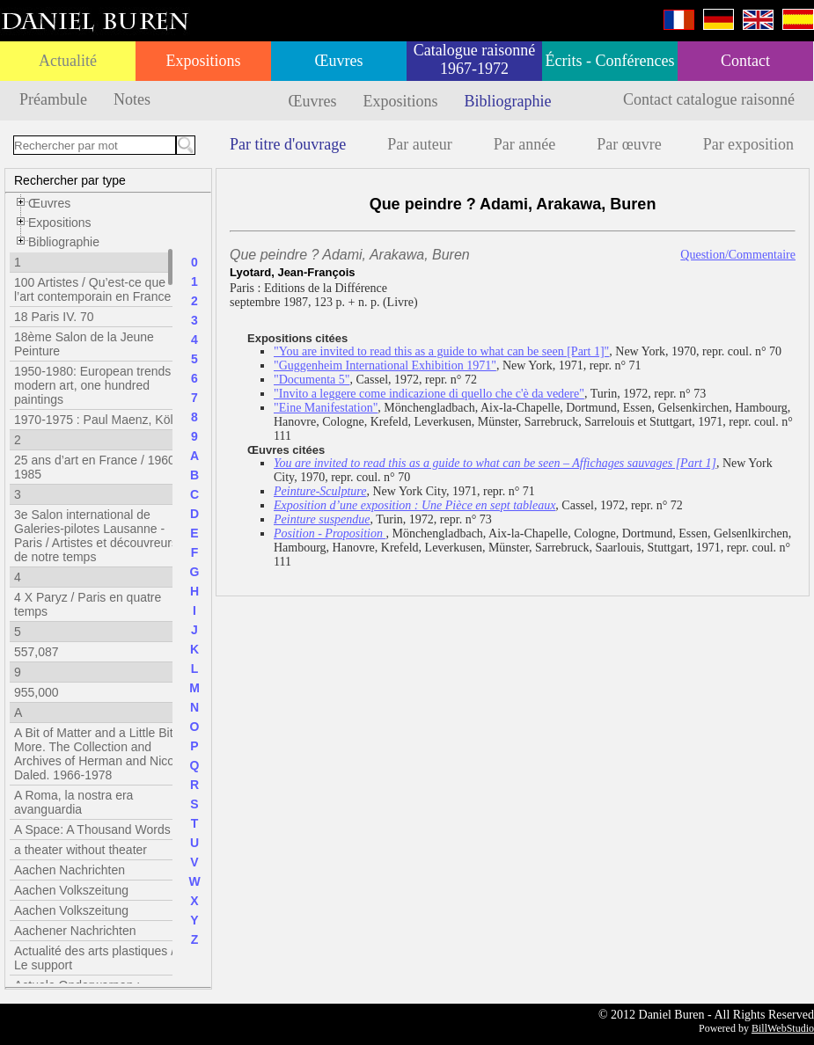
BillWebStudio (783, 1028)
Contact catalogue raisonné (709, 99)
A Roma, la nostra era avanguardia (73, 802)
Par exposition (749, 144)
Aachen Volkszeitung (71, 890)
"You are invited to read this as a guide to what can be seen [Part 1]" (441, 351)
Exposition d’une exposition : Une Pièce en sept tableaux (414, 505)
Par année (524, 144)
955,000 (36, 692)
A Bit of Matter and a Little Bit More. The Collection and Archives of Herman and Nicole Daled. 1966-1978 (99, 754)
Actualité (68, 60)
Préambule (53, 99)
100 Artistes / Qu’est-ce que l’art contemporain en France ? (97, 289)
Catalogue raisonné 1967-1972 (474, 59)
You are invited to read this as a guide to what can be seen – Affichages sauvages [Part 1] (495, 463)
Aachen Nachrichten (69, 870)
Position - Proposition (329, 533)
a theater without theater (80, 850)
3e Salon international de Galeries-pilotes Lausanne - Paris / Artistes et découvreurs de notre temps (96, 536)
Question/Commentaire (738, 254)
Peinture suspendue (322, 519)
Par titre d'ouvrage (288, 144)
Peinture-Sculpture (320, 491)
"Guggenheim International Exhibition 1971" (385, 365)
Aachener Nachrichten (75, 931)
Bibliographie (508, 101)
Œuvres (339, 60)
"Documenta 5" (311, 379)
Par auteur (419, 144)
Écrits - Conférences (610, 60)
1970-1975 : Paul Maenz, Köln (97, 420)
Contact (745, 60)
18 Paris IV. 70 (54, 317)
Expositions (202, 60)
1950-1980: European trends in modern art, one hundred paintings (99, 385)
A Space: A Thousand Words (92, 829)
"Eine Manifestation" (326, 407)
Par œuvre (629, 144)
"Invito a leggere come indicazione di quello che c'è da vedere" (429, 393)
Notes (132, 99)
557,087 (36, 652)
